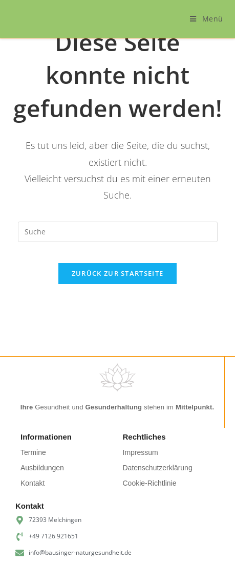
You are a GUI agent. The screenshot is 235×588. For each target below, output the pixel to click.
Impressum (140, 452)
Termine (33, 452)
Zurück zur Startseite (117, 273)
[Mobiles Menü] (206, 19)
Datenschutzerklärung (158, 468)
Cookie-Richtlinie (150, 483)
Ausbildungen (42, 468)
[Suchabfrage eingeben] (118, 232)
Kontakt (32, 483)
